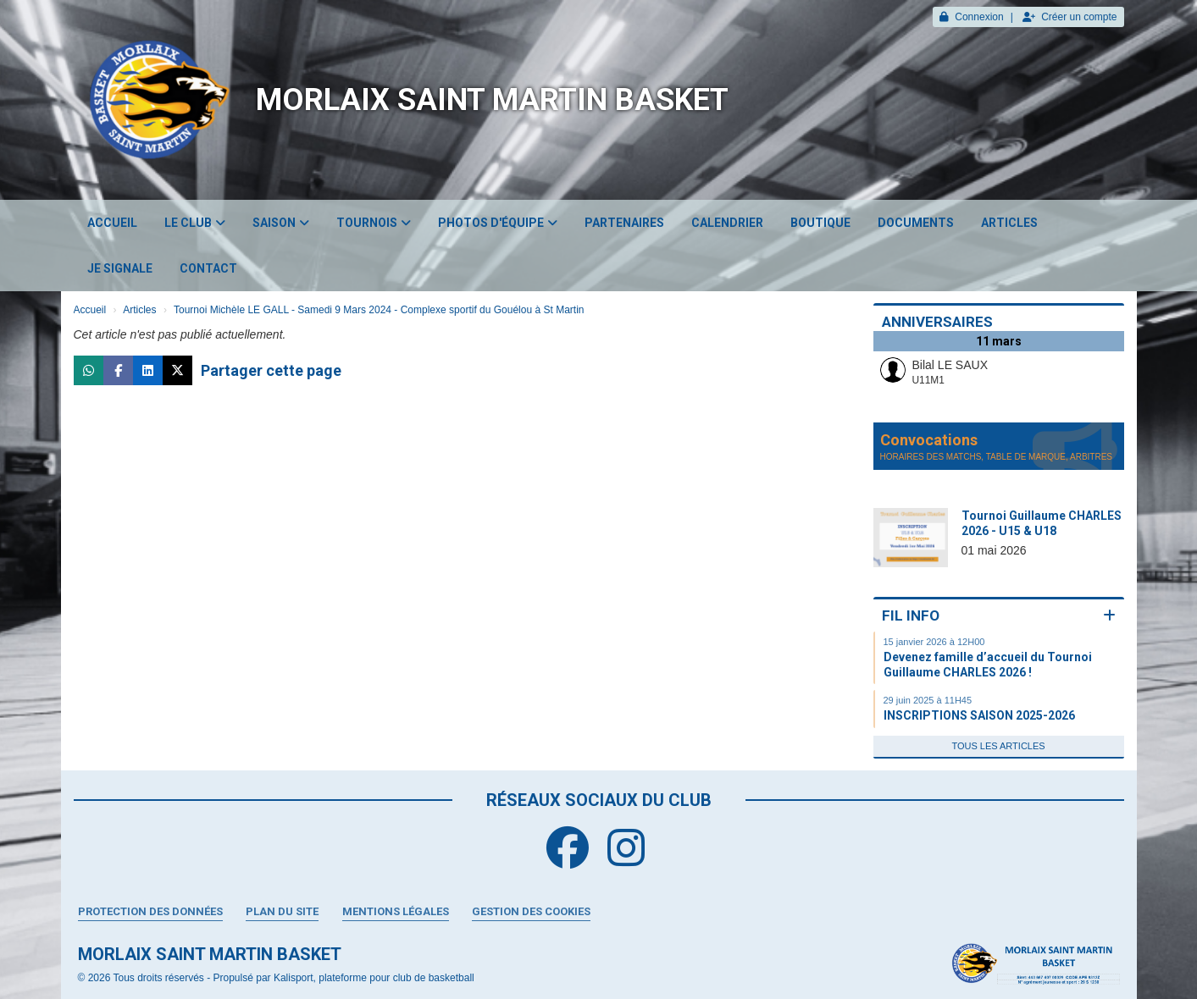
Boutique (820, 222)
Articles (1009, 222)
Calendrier (727, 222)
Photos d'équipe (497, 222)
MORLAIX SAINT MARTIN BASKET (492, 100)
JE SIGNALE (119, 268)
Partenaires (624, 222)
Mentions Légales (395, 911)
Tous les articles (998, 746)
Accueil (112, 222)
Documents (916, 222)
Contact (208, 268)
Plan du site (282, 911)
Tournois (373, 222)
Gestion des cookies (531, 911)
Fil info (910, 615)
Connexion (971, 17)
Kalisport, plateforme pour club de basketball (374, 978)
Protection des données (150, 911)
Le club (194, 222)
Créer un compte (1069, 17)
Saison (280, 222)
